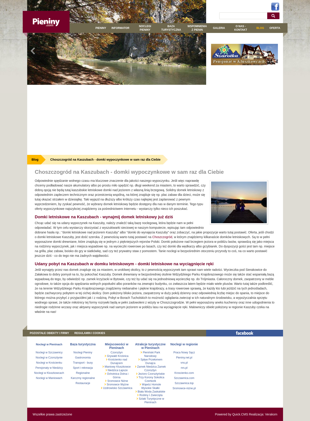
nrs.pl (184, 367)
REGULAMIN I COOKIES (89, 333)
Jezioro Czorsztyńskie (151, 373)
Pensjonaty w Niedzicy (49, 367)
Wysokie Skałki (150, 388)
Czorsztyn (117, 352)
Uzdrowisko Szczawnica (117, 388)
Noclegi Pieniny (145, 28)
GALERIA (219, 28)
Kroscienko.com (184, 372)
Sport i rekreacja (83, 367)
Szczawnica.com (184, 378)
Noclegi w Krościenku (49, 362)
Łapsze (123, 370)
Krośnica (123, 356)
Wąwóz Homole (151, 384)
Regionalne (83, 372)
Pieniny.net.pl (184, 357)
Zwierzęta (156, 395)
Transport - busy (83, 362)
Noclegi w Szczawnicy (49, 352)
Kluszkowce (123, 366)
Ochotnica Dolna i (117, 373)
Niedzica (113, 370)
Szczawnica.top (184, 383)
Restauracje (83, 383)
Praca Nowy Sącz (184, 352)
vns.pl (184, 362)
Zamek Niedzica (147, 366)
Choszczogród (162, 237)
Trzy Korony (145, 377)
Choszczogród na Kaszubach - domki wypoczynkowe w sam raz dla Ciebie (105, 159)
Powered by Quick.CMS (231, 414)
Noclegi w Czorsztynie (49, 357)
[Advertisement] (117, 119)
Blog (260, 28)
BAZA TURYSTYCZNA (171, 28)
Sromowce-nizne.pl (184, 388)
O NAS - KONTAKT (240, 28)
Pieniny (100, 28)
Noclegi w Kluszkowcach (49, 372)
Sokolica (158, 377)
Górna (116, 377)
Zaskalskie (158, 391)
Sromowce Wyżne (117, 384)
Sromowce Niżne (117, 381)
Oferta (274, 28)
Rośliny (144, 395)
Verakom (271, 414)
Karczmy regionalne (83, 378)
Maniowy (109, 366)
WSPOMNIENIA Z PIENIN (197, 28)
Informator (120, 28)
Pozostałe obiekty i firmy (49, 333)
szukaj (274, 16)
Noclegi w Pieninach (49, 344)
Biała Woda (144, 391)
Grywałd (111, 356)
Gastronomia (83, 357)
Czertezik (150, 381)
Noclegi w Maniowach (49, 378)
